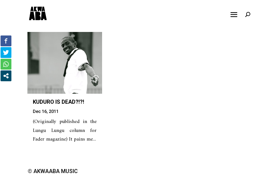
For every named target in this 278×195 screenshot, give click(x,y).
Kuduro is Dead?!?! (58, 102)
